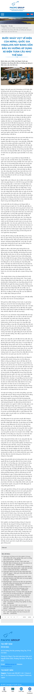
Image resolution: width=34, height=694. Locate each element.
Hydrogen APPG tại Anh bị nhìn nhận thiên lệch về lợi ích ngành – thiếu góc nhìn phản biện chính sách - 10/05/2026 (17, 573)
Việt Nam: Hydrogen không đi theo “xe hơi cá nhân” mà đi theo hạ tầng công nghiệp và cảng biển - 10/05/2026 (17, 601)
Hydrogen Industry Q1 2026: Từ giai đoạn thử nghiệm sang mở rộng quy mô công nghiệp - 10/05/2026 (16, 596)
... (20, 617)
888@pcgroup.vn (10, 664)
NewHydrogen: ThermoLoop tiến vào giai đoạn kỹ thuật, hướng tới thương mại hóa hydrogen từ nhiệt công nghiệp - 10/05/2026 (17, 583)
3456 (29, 617)
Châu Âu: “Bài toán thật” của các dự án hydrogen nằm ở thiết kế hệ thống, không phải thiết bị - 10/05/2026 (17, 606)
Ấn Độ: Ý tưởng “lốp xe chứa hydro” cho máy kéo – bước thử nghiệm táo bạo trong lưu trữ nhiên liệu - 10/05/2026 (16, 611)
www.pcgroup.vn (6, 666)
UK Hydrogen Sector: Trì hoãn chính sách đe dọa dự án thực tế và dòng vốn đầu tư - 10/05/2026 (17, 592)
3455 (24, 617)
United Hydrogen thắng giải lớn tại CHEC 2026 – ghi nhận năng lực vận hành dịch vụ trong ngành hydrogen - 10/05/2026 (17, 578)
